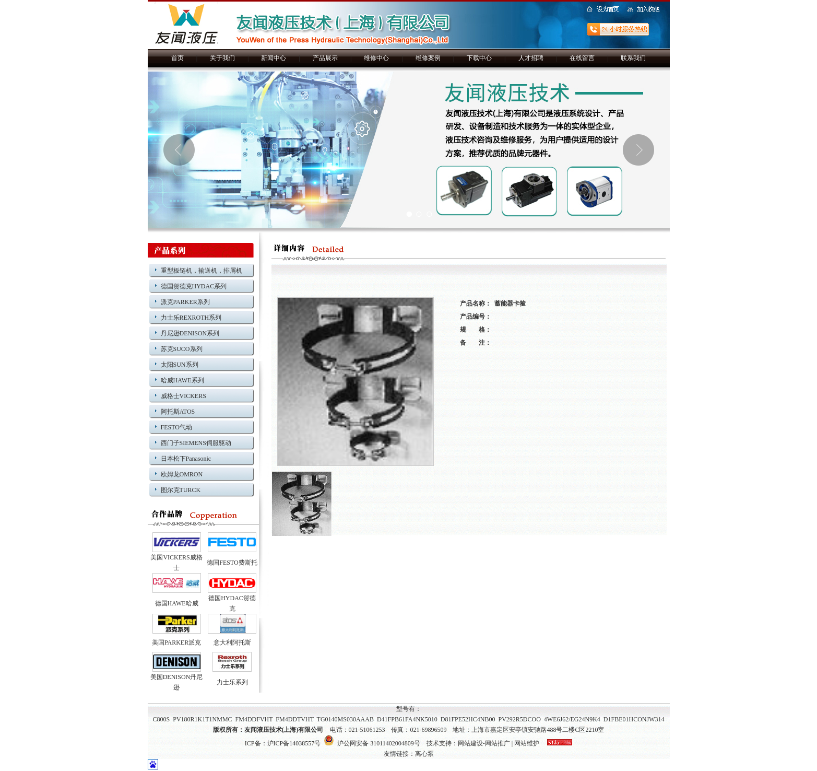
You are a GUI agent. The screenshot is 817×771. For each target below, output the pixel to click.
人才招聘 (530, 58)
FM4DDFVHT (254, 719)
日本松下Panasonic (186, 458)
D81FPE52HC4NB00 (468, 719)
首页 (177, 58)
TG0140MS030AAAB (345, 719)
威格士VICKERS (183, 396)
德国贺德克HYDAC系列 (194, 286)
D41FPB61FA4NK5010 (407, 719)
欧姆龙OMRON (182, 474)
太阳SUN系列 (179, 364)
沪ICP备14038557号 (294, 743)
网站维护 (526, 743)
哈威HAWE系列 (182, 380)
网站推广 (497, 743)
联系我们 (633, 58)
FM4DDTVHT (294, 719)
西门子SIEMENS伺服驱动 (196, 443)
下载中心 (479, 58)
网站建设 (470, 743)
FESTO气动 (176, 427)
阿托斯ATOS (178, 411)
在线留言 (582, 58)
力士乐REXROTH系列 (191, 317)
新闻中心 (273, 58)
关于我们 (222, 58)
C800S (161, 719)
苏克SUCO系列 (182, 349)
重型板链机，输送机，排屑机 (201, 270)
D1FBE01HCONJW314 (634, 719)
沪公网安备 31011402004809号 (372, 743)
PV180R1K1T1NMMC (202, 719)
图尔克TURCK (181, 490)
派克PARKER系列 (185, 302)
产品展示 (325, 58)
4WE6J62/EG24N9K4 (572, 719)
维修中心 (376, 58)
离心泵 (424, 753)
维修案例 (428, 58)
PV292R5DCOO (519, 719)
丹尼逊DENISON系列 (190, 333)
